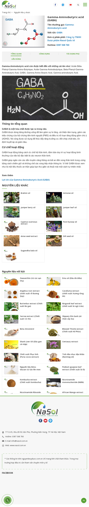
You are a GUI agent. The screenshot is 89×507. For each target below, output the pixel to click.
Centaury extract (70, 341)
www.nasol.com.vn (18, 445)
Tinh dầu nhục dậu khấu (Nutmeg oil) (73, 355)
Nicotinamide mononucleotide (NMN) (73, 380)
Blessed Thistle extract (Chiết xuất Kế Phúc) (72, 330)
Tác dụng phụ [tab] (72, 54)
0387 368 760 (18, 436)
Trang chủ (6, 12)
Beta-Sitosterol (27, 329)
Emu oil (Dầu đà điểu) (72, 278)
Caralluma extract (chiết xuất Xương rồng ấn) (73, 293)
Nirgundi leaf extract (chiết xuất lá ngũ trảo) (72, 304)
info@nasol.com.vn (19, 441)
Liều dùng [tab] (16, 59)
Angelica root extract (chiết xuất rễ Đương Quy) (30, 293)
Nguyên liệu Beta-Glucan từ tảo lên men (30, 368)
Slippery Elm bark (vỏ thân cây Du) (72, 317)
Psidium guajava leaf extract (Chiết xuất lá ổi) (73, 368)
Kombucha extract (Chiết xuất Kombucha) (30, 380)
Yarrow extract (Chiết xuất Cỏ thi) (30, 317)
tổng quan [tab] (16, 54)
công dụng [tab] (44, 54)
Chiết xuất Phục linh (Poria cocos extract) (29, 355)
